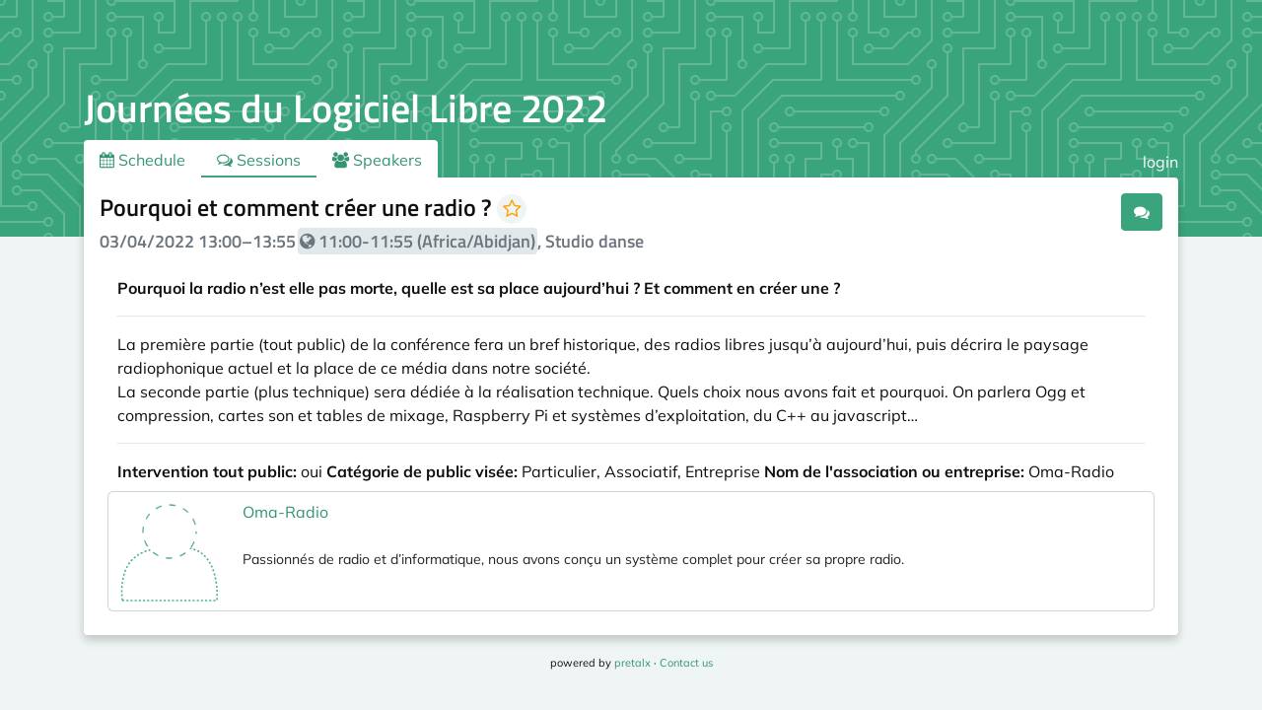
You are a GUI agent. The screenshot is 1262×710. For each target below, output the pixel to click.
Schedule (142, 160)
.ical (1086, 211)
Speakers (377, 160)
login (1160, 162)
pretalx (632, 663)
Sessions (259, 160)
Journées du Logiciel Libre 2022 (345, 108)
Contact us (686, 663)
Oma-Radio (285, 512)
